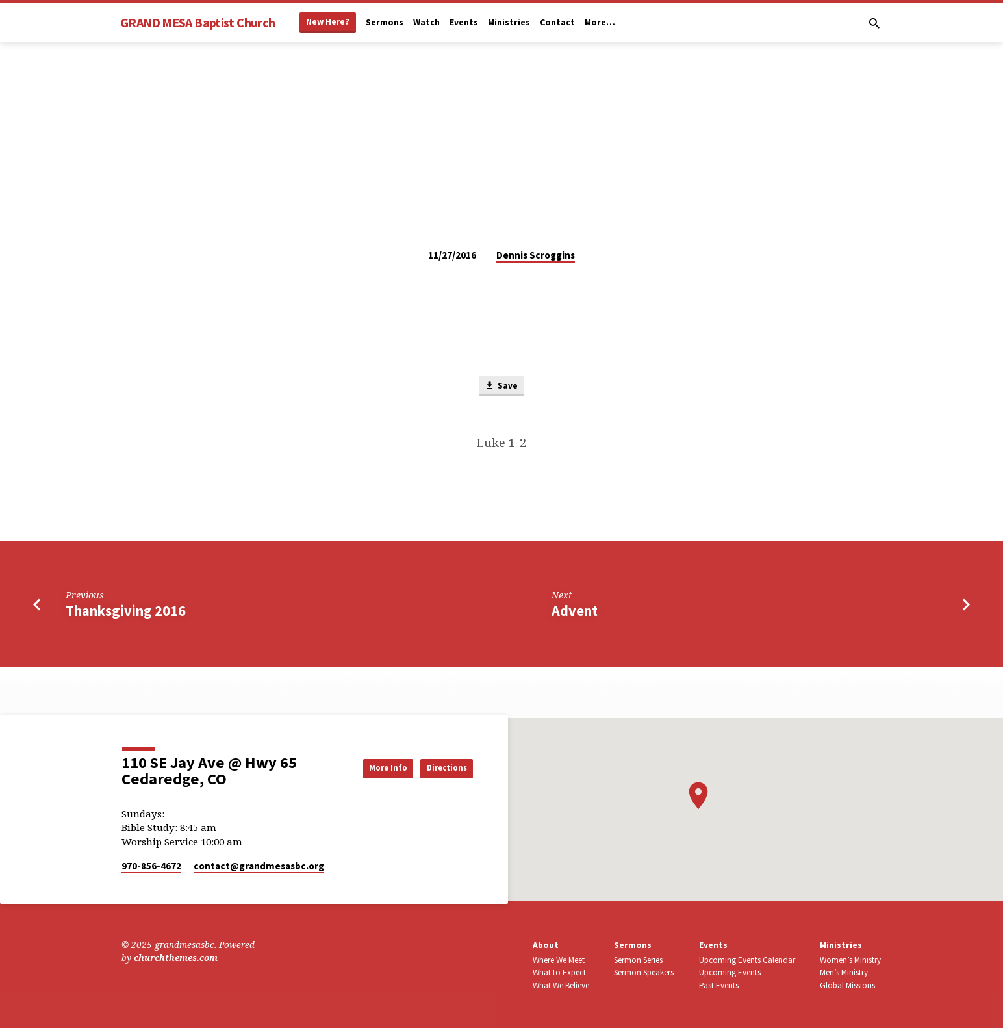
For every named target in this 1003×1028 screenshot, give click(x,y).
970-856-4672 (151, 866)
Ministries (509, 22)
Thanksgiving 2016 (126, 613)
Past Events (719, 985)
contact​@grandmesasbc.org (259, 866)
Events (464, 22)
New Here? (327, 21)
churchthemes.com (176, 958)
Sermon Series (638, 960)
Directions (440, 767)
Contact (557, 22)
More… (600, 22)
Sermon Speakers (644, 972)
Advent (575, 613)
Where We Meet (559, 960)
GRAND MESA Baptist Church (197, 22)
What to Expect (559, 972)
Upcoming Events (730, 972)
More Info (367, 767)
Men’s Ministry (844, 972)
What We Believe (561, 985)
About (546, 945)
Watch (426, 22)
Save (501, 386)
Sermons (384, 22)
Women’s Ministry (850, 960)
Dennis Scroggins (535, 255)
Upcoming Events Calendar (747, 960)
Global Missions (847, 985)
